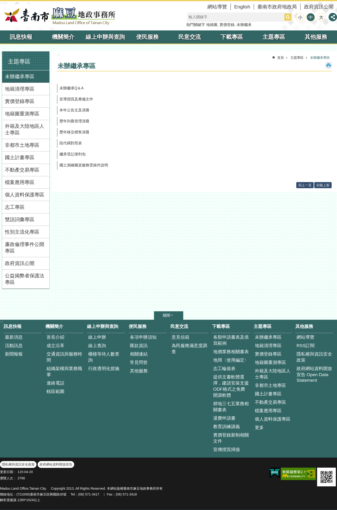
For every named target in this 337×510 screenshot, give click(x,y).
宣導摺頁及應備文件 (76, 99)
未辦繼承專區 (19, 76)
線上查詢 (97, 345)
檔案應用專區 (19, 182)
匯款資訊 (139, 345)
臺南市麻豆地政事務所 (58, 16)
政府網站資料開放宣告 (56, 464)
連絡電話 (55, 383)
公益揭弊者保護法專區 (24, 279)
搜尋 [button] (287, 17)
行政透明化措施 (103, 368)
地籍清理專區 (19, 89)
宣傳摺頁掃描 (226, 449)
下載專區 (231, 37)
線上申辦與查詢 (105, 37)
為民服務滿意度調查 (189, 348)
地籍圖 (211, 25)
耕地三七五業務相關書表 (231, 406)
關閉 (166, 315)
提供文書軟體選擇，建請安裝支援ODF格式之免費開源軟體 (231, 386)
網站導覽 (217, 6)
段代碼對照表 (70, 143)
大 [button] (321, 17)
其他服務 (316, 37)
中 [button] (310, 17)
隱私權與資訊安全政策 (314, 357)
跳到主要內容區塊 (2, 2)
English (242, 6)
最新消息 (14, 337)
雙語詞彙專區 (19, 219)
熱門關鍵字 (195, 25)
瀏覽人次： (8, 478)
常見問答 (139, 362)
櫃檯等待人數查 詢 (103, 357)
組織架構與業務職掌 (64, 371)
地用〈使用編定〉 (231, 360)
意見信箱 (180, 337)
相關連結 (139, 354)
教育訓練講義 (226, 426)
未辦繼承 (244, 25)
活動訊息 (14, 345)
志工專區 (15, 207)
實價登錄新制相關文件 (231, 438)
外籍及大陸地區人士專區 (24, 129)
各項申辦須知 (143, 337)
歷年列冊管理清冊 (74, 121)
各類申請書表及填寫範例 (231, 340)
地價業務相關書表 (231, 351)
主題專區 (274, 37)
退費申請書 (224, 418)
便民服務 (147, 37)
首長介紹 (55, 337)
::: (1, 3)
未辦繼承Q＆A (71, 88)
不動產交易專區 (22, 169)
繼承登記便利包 (72, 154)
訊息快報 (21, 37)
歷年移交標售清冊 (74, 132)
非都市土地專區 (22, 145)
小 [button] (300, 17)
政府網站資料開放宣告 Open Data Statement (314, 374)
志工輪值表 (224, 368)
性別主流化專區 (22, 232)
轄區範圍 (55, 391)
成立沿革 (55, 345)
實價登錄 (227, 25)
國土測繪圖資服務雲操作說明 (83, 165)
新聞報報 (14, 354)
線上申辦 (97, 337)
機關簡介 (63, 37)
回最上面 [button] (323, 185)
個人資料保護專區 (24, 194)
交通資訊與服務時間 (64, 357)
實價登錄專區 (19, 101)
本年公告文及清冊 (74, 110)
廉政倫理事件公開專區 (24, 247)
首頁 (280, 57)
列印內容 (329, 65)
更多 (259, 427)
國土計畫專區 (19, 157)
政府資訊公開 (318, 6)
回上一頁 (304, 185)
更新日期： (8, 472)
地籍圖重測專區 (22, 113)
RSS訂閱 (306, 345)
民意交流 (189, 37)
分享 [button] (333, 17)
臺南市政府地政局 (277, 6)
